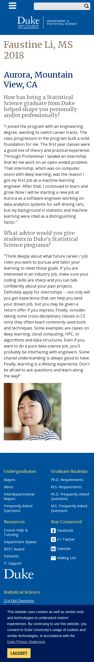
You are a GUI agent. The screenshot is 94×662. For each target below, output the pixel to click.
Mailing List (66, 557)
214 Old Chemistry (19, 600)
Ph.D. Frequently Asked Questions (70, 496)
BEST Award (14, 549)
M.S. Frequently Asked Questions (69, 508)
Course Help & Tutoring (16, 532)
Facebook (65, 530)
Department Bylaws (20, 542)
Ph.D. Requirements (67, 480)
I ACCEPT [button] (19, 653)
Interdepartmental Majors (19, 496)
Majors (9, 480)
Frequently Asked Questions (18, 508)
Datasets (11, 556)
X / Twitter (66, 539)
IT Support (13, 563)
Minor (8, 487)
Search (86, 6)
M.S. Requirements (66, 487)
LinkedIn (64, 548)
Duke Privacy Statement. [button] (26, 642)
